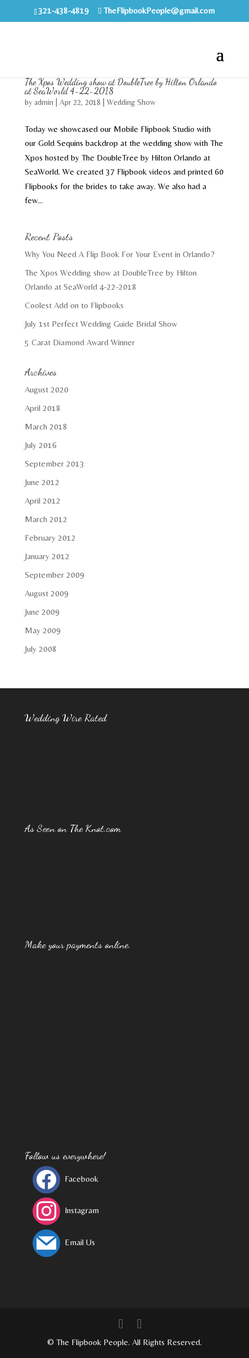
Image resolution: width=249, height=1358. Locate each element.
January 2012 (47, 556)
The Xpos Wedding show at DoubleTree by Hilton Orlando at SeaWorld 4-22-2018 (121, 86)
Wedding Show (131, 102)
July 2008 (41, 648)
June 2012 (42, 482)
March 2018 (46, 426)
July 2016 (41, 445)
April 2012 (43, 500)
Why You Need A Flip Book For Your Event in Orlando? (120, 254)
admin (43, 102)
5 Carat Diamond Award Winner (80, 342)
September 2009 (54, 574)
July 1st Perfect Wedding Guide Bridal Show (101, 323)
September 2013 (54, 463)
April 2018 (43, 408)
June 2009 (42, 611)
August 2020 (47, 389)
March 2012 (46, 519)
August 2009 (47, 593)
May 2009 (43, 630)
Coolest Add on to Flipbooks (74, 305)
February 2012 (50, 537)
